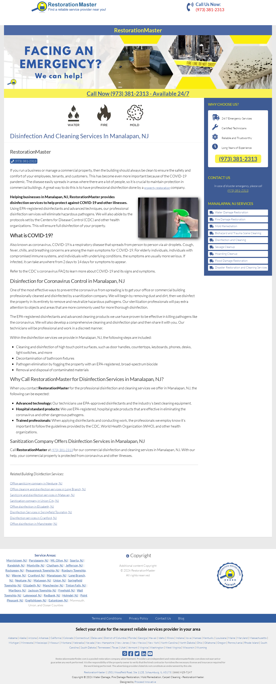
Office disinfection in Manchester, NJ (38, 523)
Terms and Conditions (107, 618)
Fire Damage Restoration (230, 219)
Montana (66, 642)
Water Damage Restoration (231, 212)
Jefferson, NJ (74, 565)
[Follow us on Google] (124, 653)
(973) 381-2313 (210, 9)
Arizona (32, 637)
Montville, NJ (35, 565)
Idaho (161, 637)
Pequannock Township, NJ (42, 570)
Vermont (133, 647)
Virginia (143, 647)
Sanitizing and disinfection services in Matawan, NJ (48, 494)
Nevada (90, 642)
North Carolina (169, 642)
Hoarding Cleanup (226, 253)
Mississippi (41, 642)
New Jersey (123, 642)
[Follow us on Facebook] (131, 653)
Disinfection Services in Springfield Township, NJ (46, 511)
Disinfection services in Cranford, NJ (38, 517)
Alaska (22, 637)
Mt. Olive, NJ (59, 560)
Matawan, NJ (42, 580)
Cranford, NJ (36, 575)
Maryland (242, 637)
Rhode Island (251, 642)
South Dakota (88, 647)
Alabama (12, 637)
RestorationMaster (94, 672)
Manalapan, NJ (56, 575)
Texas (115, 647)
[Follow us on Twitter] (137, 653)
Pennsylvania (235, 642)
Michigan (14, 642)
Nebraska (78, 642)
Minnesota (27, 642)
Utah (123, 647)
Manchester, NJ (53, 585)
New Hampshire (105, 642)
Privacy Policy (138, 618)
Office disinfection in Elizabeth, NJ (36, 506)
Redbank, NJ (52, 595)
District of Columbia (115, 637)
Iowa (188, 637)
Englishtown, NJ (35, 600)
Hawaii (152, 637)
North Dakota (187, 642)
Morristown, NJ (16, 560)
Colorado (68, 637)
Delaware (96, 637)
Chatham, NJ (55, 565)
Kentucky (208, 637)
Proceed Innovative (145, 681)
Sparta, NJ (77, 560)
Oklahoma (209, 642)
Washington (156, 647)
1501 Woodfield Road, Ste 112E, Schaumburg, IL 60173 (139, 672)
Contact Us (163, 618)
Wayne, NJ (19, 575)
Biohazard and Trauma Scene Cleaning (238, 233)
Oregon (221, 642)
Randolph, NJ (16, 565)
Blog (181, 618)
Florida (132, 637)
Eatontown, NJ (58, 600)
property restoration (159, 187)
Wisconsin (188, 647)
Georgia (142, 637)
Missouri (54, 642)
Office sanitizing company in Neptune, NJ (41, 483)
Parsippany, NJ (38, 560)
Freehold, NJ (66, 590)
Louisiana (221, 637)
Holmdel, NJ (70, 595)
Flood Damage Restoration (231, 260)
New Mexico (139, 642)
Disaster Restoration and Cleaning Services (241, 267)
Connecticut (82, 637)
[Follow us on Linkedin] (143, 653)
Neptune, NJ (23, 580)
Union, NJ (59, 580)
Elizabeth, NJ (32, 585)
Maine (231, 637)
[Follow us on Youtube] (150, 653)
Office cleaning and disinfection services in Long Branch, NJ (55, 488)
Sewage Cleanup (225, 247)
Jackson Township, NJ (42, 590)
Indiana (180, 637)
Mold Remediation (226, 226)
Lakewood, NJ (32, 595)
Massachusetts (258, 637)
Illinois (170, 637)
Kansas (197, 637)
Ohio (199, 642)
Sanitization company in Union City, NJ (39, 500)
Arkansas (44, 637)
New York (153, 642)
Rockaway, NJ (14, 570)
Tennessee (104, 647)
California (56, 637)
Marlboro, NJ (17, 590)
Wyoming (201, 647)
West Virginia (173, 647)
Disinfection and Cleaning (230, 240)
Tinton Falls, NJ (76, 585)
